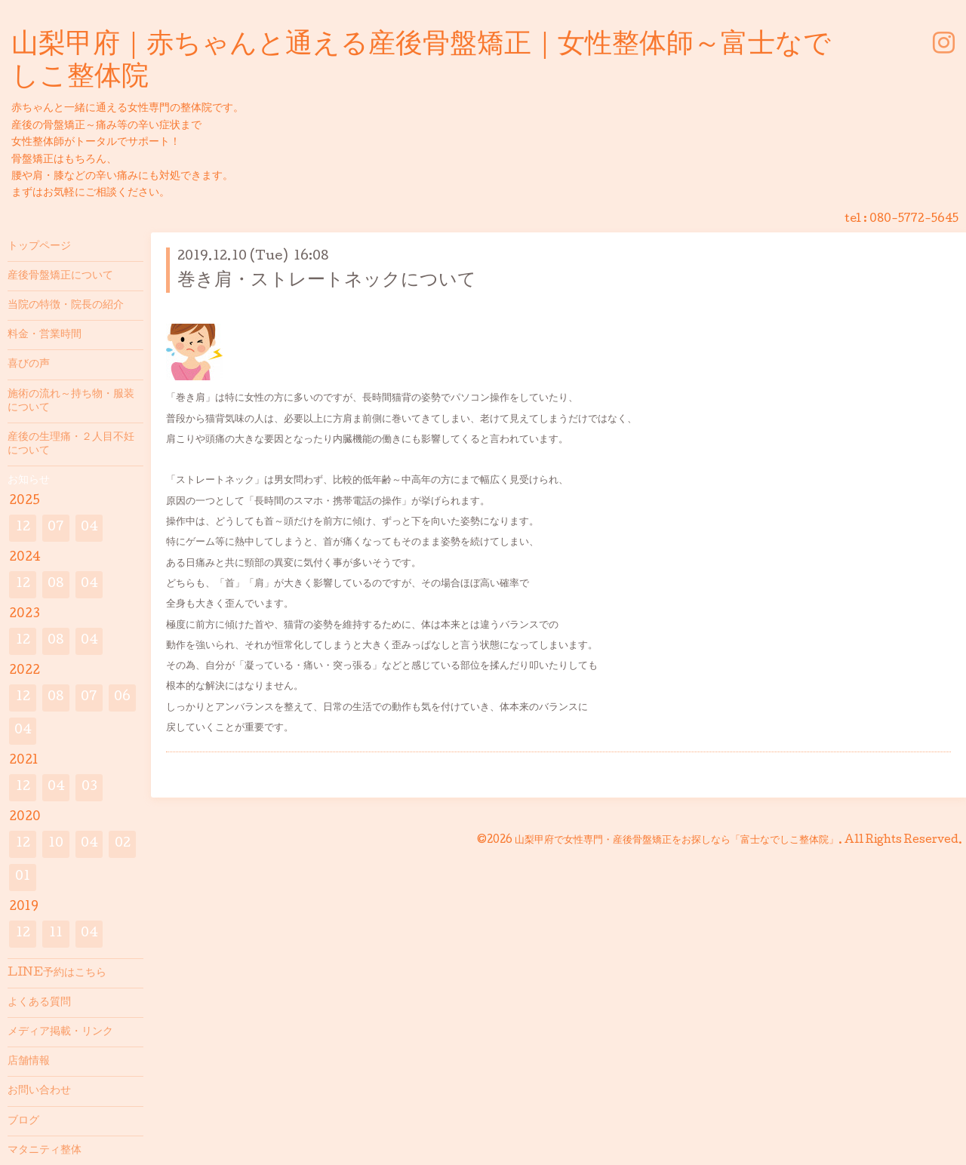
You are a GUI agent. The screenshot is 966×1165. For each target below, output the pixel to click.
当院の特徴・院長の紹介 (66, 306)
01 (22, 877)
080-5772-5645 (913, 220)
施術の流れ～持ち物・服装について (71, 401)
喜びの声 (29, 364)
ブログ (23, 1121)
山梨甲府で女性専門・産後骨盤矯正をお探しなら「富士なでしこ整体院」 (676, 840)
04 (89, 527)
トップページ (39, 247)
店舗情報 (29, 1062)
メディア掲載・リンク (60, 1032)
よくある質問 (39, 1003)
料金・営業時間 (45, 335)
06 (122, 697)
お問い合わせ (39, 1091)
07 (56, 527)
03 (89, 787)
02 (123, 844)
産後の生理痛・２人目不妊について (71, 444)
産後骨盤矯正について (60, 276)
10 (55, 844)
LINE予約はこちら (57, 973)
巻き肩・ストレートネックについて (326, 281)
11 (56, 933)
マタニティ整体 (45, 1151)
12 (23, 527)
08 (56, 584)
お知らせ (29, 481)
